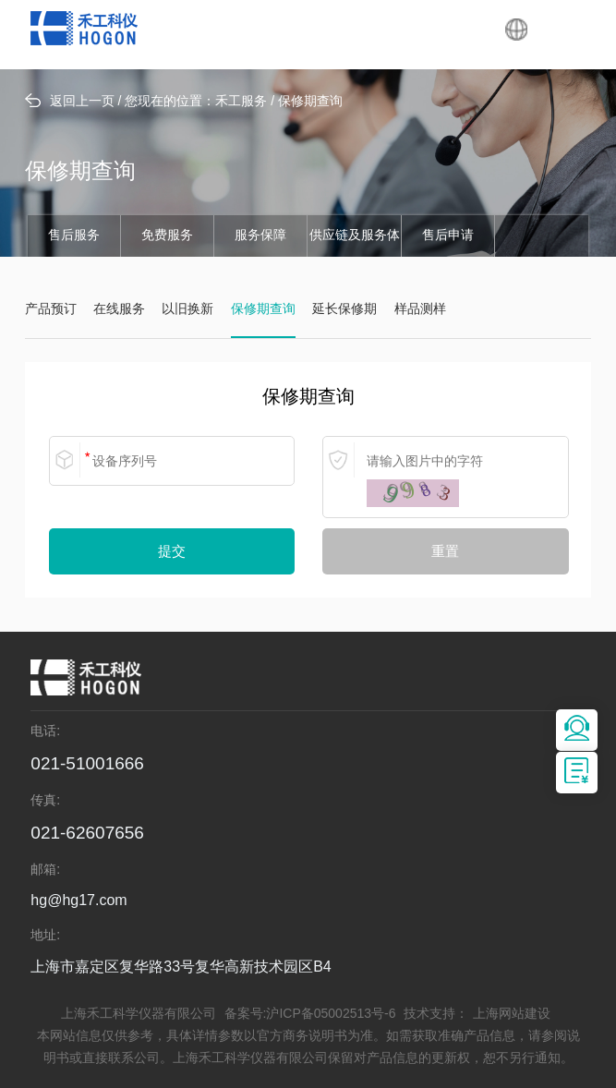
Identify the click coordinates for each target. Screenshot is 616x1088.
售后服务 (74, 236)
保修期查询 (310, 102)
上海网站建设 (511, 1015)
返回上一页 (70, 101)
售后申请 (448, 236)
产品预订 (51, 310)
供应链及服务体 (354, 236)
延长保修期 (344, 310)
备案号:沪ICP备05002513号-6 (310, 1015)
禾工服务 (241, 102)
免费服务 (167, 236)
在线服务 (119, 310)
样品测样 (420, 310)
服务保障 (260, 236)
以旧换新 (187, 310)
